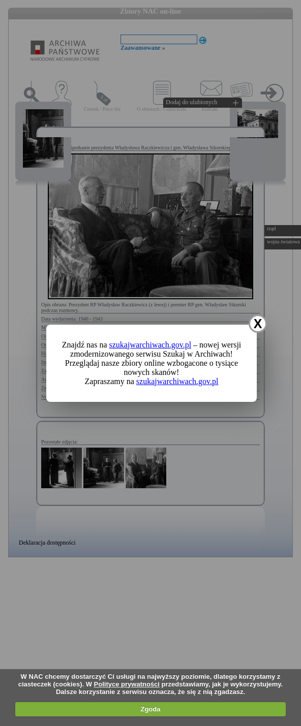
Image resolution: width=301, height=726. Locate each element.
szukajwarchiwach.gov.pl (150, 344)
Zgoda (150, 709)
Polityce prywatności (127, 684)
